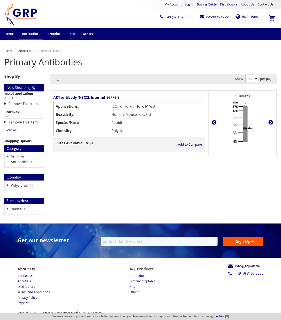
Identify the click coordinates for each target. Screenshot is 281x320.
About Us (247, 4)
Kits (132, 286)
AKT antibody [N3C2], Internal (79, 97)
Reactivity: (65, 114)
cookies (219, 316)
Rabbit (22, 208)
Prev (215, 122)
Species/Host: (67, 122)
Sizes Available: (70, 143)
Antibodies (25, 50)
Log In (189, 4)
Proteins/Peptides (142, 281)
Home (9, 34)
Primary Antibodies (25, 159)
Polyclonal (25, 185)
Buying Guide (207, 4)
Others (135, 292)
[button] (250, 16)
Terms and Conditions (34, 292)
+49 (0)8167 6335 (178, 17)
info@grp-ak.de (217, 17)
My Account (173, 4)
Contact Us (265, 4)
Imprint (23, 303)
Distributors (229, 4)
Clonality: (64, 130)
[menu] (140, 34)
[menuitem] (31, 34)
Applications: (67, 106)
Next (269, 122)
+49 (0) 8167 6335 (249, 273)
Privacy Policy (27, 297)
